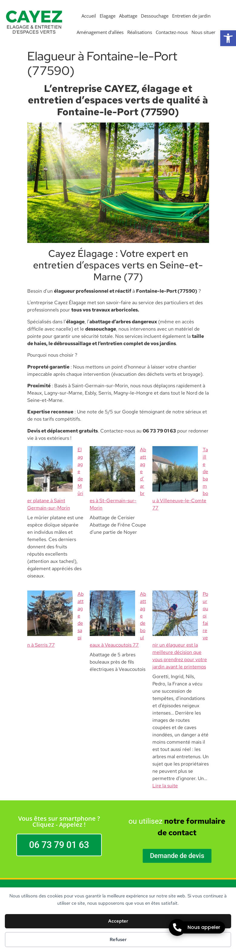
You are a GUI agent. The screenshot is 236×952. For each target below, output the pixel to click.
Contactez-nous (172, 32)
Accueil (88, 16)
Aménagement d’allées (100, 32)
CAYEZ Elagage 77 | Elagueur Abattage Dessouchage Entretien (118, 820)
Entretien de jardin (191, 16)
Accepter (118, 921)
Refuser (118, 940)
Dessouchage (154, 16)
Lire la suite (165, 698)
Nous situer (203, 32)
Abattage (128, 16)
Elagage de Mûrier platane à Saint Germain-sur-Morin (54, 456)
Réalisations (139, 32)
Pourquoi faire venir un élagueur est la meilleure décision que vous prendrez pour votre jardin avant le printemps (179, 565)
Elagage (107, 16)
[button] (228, 38)
